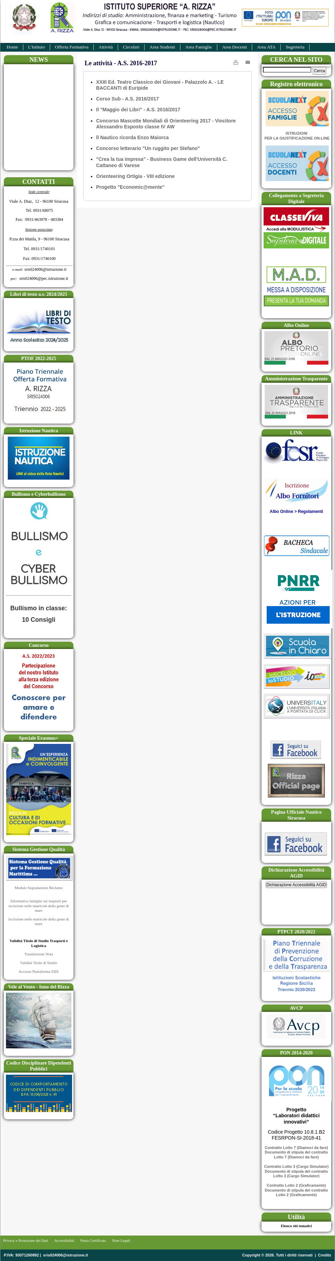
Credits (324, 1255)
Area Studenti (162, 47)
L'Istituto (36, 47)
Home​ (12, 47)
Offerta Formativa (71, 47)
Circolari (131, 47)
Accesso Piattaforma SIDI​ (39, 971)
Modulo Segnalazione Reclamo (39, 888)
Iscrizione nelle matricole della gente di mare (38, 921)
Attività (106, 47)
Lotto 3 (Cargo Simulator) (296, 1176)
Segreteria (295, 47)
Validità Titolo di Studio (38, 963)
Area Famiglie (198, 47)
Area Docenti (234, 47)
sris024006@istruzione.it (65, 1255)
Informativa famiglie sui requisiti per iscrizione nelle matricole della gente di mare (38, 905)
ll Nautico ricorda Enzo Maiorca (132, 137)
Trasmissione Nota (38, 954)
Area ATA (266, 47)
